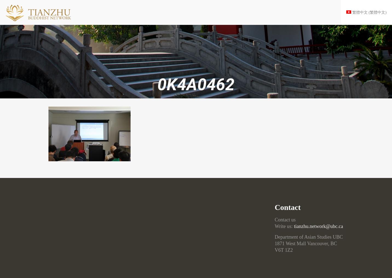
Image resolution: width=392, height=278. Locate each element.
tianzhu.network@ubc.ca (318, 226)
